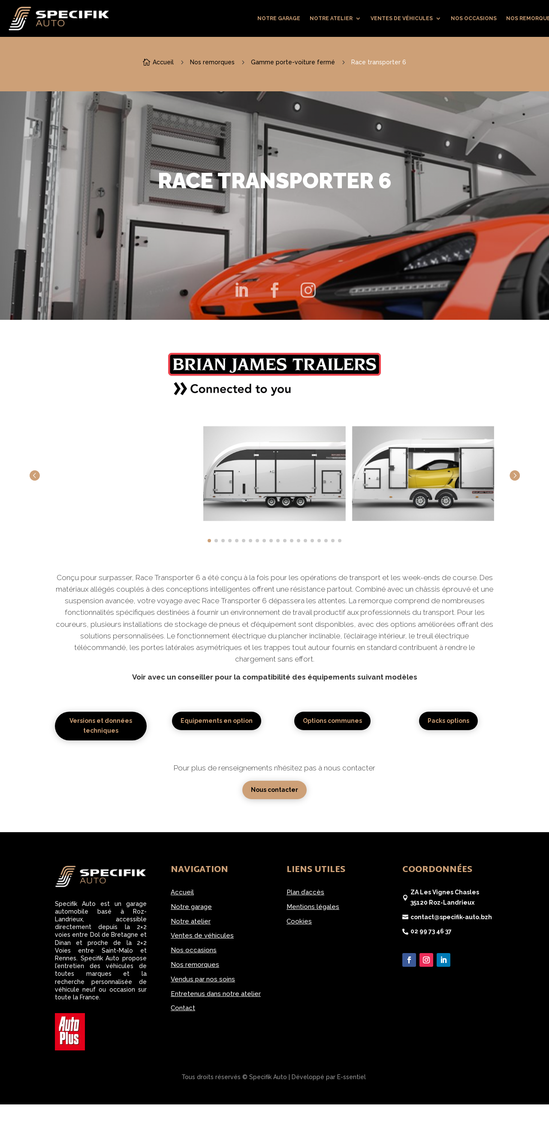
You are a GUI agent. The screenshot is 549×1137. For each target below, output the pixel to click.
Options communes (332, 720)
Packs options (448, 720)
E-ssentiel (351, 1077)
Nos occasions (474, 18)
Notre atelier (331, 18)
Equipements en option (217, 720)
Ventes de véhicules (402, 18)
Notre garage (278, 18)
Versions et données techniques (100, 725)
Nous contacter (274, 789)
